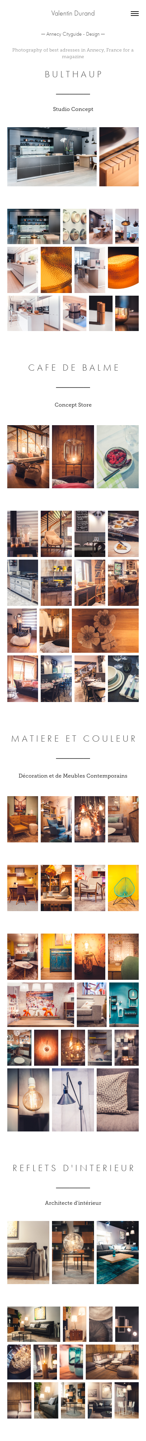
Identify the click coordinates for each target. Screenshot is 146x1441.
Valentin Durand (73, 13)
